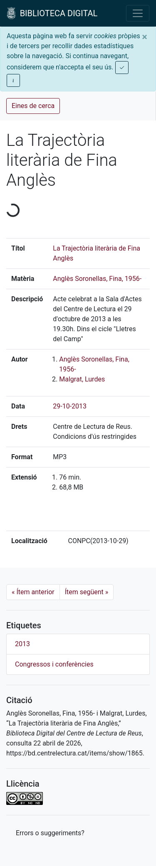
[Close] (145, 37)
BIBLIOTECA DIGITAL (52, 13)
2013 (22, 644)
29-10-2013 (70, 406)
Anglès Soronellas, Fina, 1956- (97, 279)
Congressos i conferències (54, 664)
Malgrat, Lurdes (82, 379)
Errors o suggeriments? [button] (50, 833)
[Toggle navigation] (137, 13)
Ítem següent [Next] (87, 592)
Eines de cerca (33, 106)
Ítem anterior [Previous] (33, 592)
